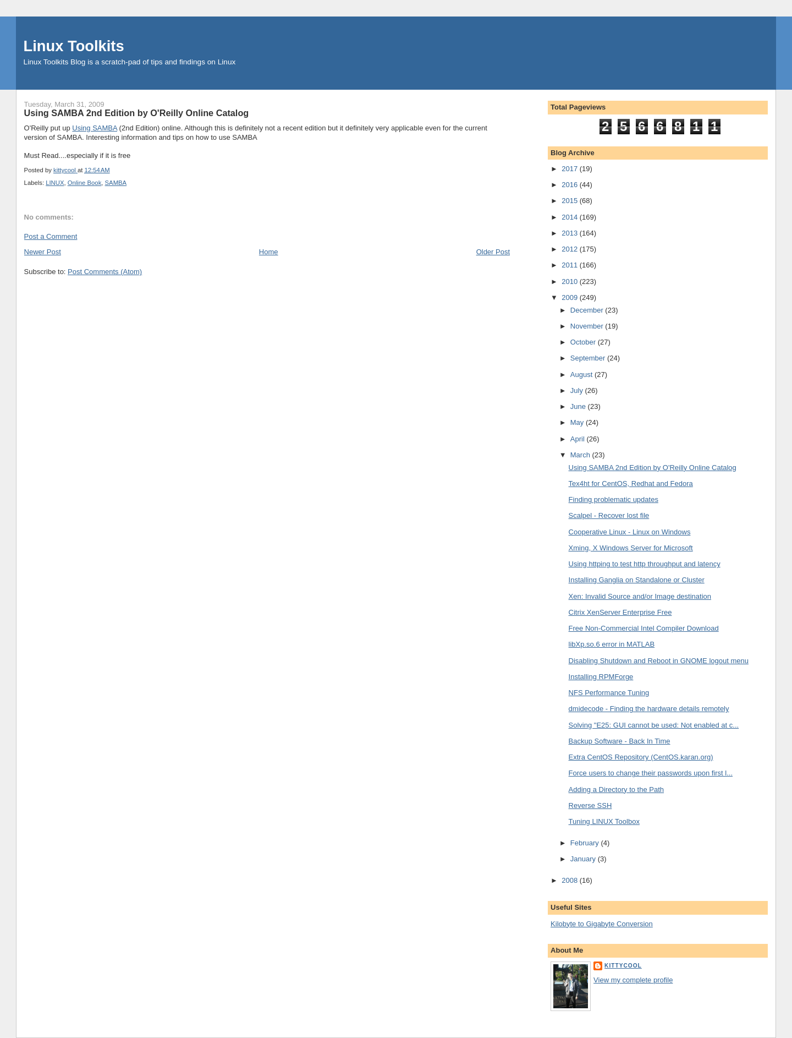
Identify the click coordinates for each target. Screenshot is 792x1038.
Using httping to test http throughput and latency (645, 564)
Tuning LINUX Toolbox (604, 821)
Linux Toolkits (74, 45)
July (577, 390)
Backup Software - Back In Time (619, 741)
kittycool (623, 966)
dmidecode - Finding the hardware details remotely (649, 708)
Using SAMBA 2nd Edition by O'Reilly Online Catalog (652, 467)
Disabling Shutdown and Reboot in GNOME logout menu (659, 661)
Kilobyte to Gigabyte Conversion (602, 924)
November (588, 326)
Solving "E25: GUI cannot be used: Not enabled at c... (654, 725)
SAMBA (116, 182)
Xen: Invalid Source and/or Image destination (640, 596)
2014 (571, 217)
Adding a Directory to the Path (616, 789)
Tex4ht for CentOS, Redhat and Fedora (631, 483)
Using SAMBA (94, 128)
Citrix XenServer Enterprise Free (620, 612)
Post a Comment (51, 236)
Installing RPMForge (601, 677)
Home (268, 252)
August (582, 374)
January (584, 859)
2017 (571, 169)
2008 (571, 880)
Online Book (85, 182)
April (578, 439)
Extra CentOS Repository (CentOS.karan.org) (641, 757)
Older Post (493, 252)
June (579, 406)
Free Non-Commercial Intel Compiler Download (644, 628)
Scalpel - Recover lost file (609, 515)
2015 (571, 200)
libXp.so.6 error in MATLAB (612, 644)
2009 (571, 297)
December (588, 310)
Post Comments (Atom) (105, 271)
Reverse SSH (590, 805)
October (584, 342)
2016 (571, 185)
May (578, 422)
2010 (571, 281)
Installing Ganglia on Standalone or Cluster (637, 580)
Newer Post (42, 252)
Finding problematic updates (613, 499)
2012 (571, 249)
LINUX (55, 182)
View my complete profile (633, 980)
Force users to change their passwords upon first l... (651, 773)
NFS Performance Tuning (609, 693)
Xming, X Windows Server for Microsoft (631, 548)
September (588, 358)
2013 (571, 233)
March (581, 455)
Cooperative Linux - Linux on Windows (630, 532)
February (585, 843)
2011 (571, 265)
